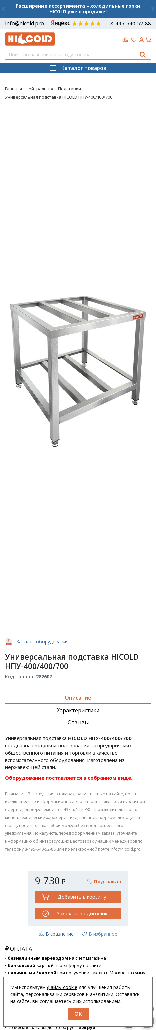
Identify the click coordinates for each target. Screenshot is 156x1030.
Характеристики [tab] (78, 710)
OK (78, 1013)
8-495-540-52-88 (130, 23)
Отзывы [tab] (78, 722)
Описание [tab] (78, 697)
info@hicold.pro (24, 23)
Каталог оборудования (42, 642)
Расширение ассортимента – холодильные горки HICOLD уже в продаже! (78, 9)
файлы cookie (62, 987)
